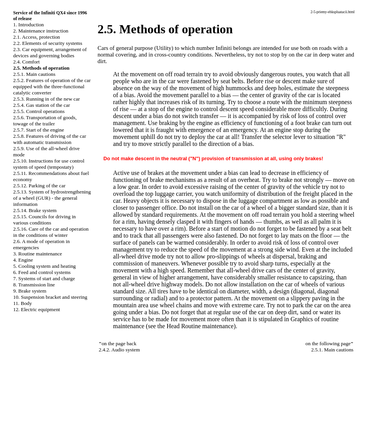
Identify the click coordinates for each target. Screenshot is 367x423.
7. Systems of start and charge (44, 278)
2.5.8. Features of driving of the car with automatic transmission (49, 139)
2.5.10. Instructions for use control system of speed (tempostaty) (48, 164)
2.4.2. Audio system (119, 350)
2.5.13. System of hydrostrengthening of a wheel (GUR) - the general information (52, 198)
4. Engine (23, 260)
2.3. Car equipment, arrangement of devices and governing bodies (50, 52)
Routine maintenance (207, 326)
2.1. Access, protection (36, 37)
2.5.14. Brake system (35, 210)
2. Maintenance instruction (41, 31)
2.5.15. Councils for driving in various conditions (44, 220)
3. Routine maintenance (37, 254)
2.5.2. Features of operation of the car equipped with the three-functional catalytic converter (52, 86)
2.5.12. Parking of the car (39, 185)
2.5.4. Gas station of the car (41, 105)
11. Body (22, 303)
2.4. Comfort (26, 62)
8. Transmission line (34, 285)
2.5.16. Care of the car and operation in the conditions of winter (51, 232)
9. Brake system (29, 291)
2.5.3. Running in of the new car (46, 99)
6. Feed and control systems (41, 272)
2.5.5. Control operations (39, 111)
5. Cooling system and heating (44, 266)
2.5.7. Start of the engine (38, 130)
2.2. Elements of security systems (47, 43)
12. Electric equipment (36, 309)
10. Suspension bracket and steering (50, 297)
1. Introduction (28, 24)
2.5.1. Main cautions (34, 74)
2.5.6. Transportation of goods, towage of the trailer (45, 121)
